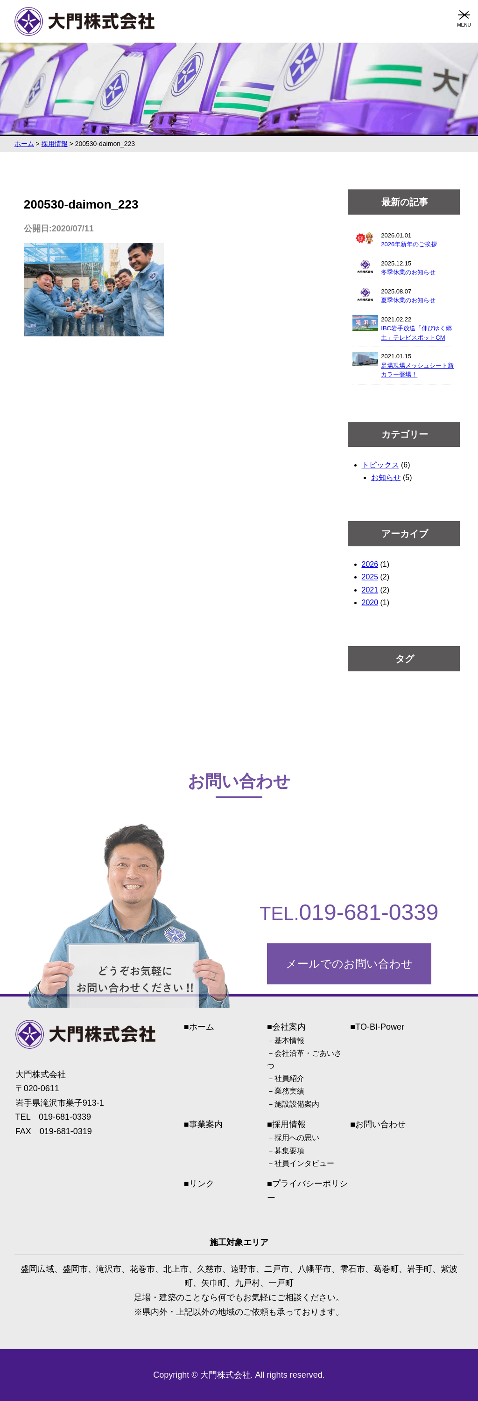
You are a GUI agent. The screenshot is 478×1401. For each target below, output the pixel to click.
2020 (370, 602)
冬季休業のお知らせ (408, 272)
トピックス (380, 465)
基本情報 (289, 1041)
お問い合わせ (380, 1124)
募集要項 (289, 1151)
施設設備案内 (296, 1104)
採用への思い (296, 1138)
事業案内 (206, 1124)
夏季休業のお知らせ (408, 300)
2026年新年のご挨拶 (409, 244)
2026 (370, 564)
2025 (370, 577)
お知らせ (386, 477)
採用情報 (289, 1124)
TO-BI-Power (379, 1027)
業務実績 (289, 1091)
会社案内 (289, 1027)
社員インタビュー (304, 1163)
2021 (370, 590)
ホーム (201, 1027)
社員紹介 (289, 1078)
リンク (201, 1183)
